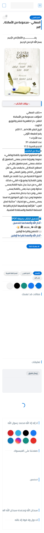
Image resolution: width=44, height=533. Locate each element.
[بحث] (4, 5)
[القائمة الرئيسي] (40, 5)
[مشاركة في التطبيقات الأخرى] (10, 286)
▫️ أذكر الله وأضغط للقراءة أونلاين (26, 235)
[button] (31, 286)
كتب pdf (37, 278)
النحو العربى (35, 17)
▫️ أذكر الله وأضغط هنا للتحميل (27, 223)
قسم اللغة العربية (11, 273)
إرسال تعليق (32, 373)
